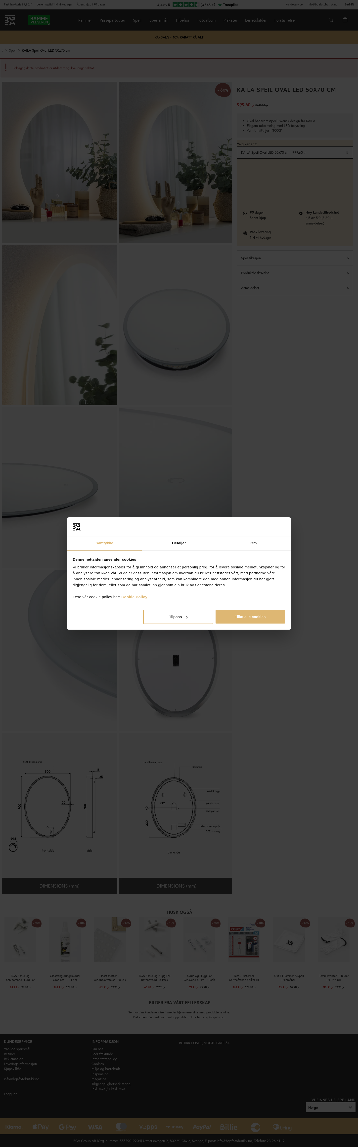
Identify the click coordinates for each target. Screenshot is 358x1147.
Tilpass (178, 617)
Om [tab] (253, 543)
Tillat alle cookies (250, 617)
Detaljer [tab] (179, 543)
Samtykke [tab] (104, 543)
